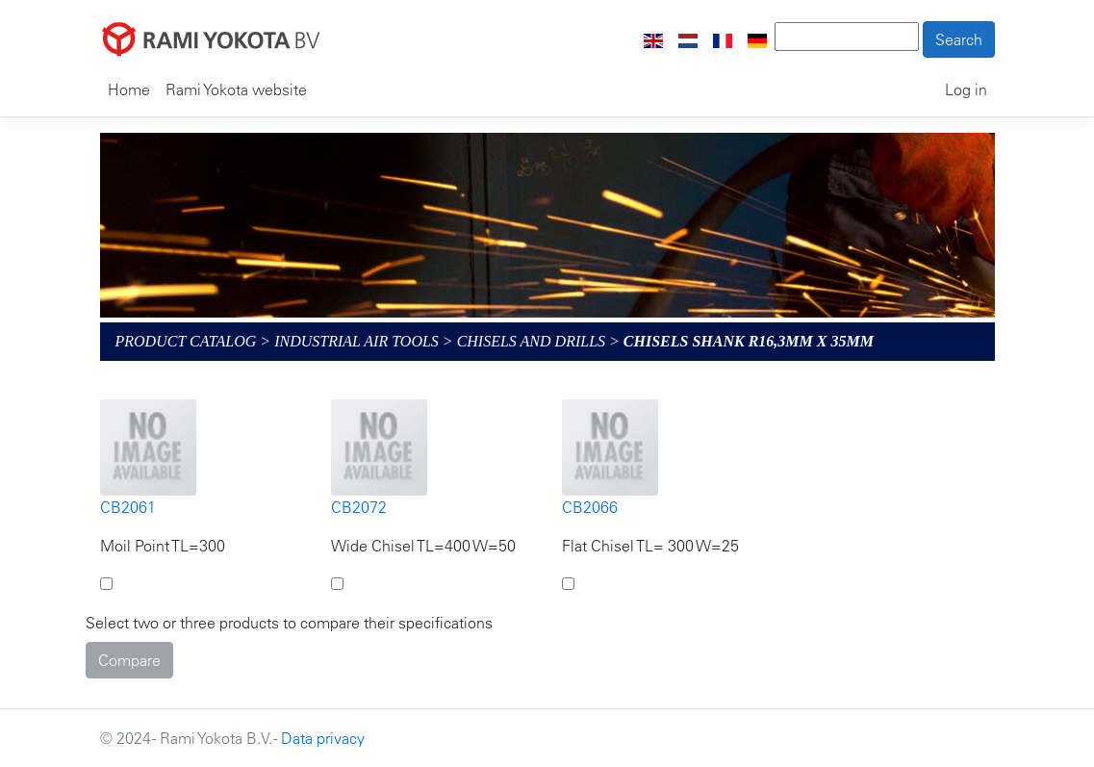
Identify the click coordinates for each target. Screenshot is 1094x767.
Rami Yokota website (236, 89)
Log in (966, 89)
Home (129, 89)
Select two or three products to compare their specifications (289, 622)
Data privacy (323, 738)
